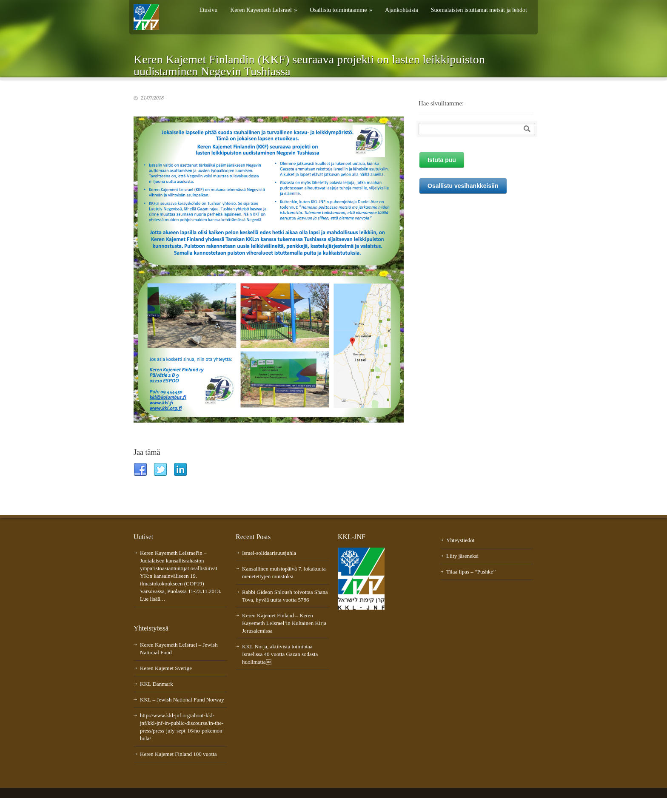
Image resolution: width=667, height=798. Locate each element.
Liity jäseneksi (462, 556)
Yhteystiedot (460, 540)
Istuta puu (442, 159)
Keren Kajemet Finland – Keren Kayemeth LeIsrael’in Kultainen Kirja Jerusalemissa (284, 623)
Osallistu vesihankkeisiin (463, 185)
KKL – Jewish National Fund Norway (182, 699)
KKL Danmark (156, 684)
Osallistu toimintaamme (341, 10)
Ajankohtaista (401, 10)
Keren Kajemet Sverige (166, 668)
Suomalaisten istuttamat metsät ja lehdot (479, 10)
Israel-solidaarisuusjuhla (269, 553)
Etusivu (208, 10)
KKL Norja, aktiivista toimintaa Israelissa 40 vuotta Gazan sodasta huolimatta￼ (280, 654)
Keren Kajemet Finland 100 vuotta (178, 754)
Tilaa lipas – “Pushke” (471, 571)
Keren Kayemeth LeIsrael (263, 10)
